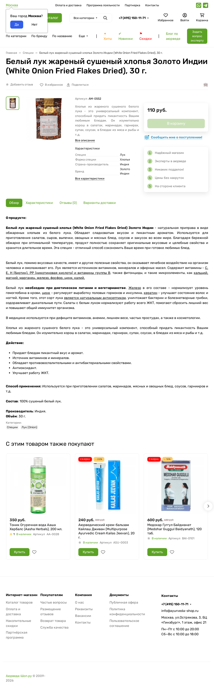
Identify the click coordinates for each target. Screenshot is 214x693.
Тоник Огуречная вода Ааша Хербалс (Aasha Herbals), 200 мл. (36, 527)
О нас (79, 602)
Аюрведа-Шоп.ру (19, 676)
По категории (16, 36)
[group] (48, 129)
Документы (119, 595)
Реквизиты (84, 609)
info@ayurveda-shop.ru (180, 611)
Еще (82, 36)
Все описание (85, 140)
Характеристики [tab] (39, 203)
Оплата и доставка (68, 5)
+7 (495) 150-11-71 (132, 18)
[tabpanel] (107, 322)
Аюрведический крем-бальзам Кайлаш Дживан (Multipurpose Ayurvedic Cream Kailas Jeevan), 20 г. (106, 531)
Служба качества (54, 627)
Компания (83, 595)
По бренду (39, 36)
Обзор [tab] (14, 203)
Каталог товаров (19, 602)
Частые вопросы (53, 602)
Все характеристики (89, 178)
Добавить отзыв (21, 84)
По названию (62, 36)
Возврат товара (53, 621)
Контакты (152, 5)
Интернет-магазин (21, 595)
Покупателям (51, 595)
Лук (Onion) (29, 427)
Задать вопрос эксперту (197, 36)
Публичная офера (124, 602)
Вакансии (83, 616)
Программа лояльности (103, 5)
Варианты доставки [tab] (99, 203)
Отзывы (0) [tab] (68, 203)
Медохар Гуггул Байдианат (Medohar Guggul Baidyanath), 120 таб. (174, 529)
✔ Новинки (125, 36)
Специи (12, 427)
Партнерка (132, 5)
